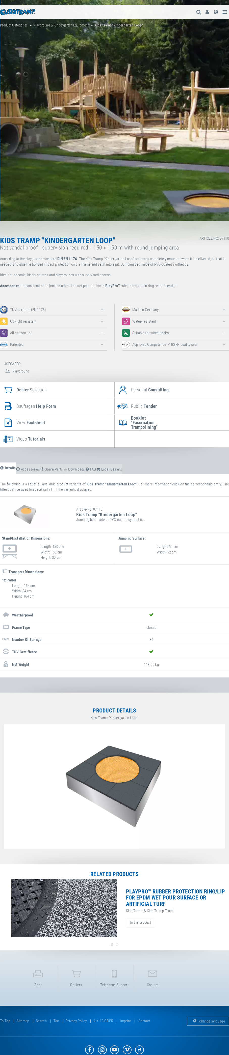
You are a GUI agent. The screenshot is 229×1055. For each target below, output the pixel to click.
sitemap (23, 1021)
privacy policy (76, 1021)
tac (56, 1021)
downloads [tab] (74, 469)
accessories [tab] (28, 469)
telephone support (114, 977)
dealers (76, 977)
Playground (16, 371)
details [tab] (8, 468)
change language (208, 1021)
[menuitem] (207, 12)
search (41, 1021)
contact (152, 977)
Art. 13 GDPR (103, 1021)
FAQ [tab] (90, 469)
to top (5, 1021)
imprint (125, 1021)
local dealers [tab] (109, 469)
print (38, 977)
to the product (140, 922)
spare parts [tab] (51, 469)
